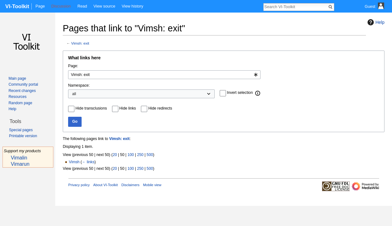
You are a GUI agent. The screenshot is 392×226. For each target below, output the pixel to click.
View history (132, 6)
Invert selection (240, 92)
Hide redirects (160, 108)
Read (82, 6)
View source (104, 6)
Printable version (23, 136)
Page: (73, 66)
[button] (258, 93)
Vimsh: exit (80, 43)
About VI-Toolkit (105, 185)
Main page (17, 78)
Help (375, 22)
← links (88, 162)
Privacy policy (79, 185)
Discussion (61, 6)
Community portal (23, 84)
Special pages (21, 130)
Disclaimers (130, 185)
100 (130, 155)
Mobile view (152, 185)
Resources (17, 96)
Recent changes (22, 91)
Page (40, 6)
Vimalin (19, 157)
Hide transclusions (91, 108)
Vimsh (74, 162)
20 (115, 155)
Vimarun (20, 164)
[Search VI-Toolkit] (295, 6)
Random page (20, 103)
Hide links (127, 108)
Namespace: (79, 85)
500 (150, 155)
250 (140, 155)
